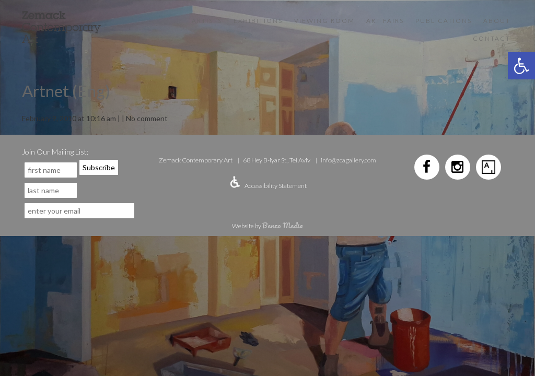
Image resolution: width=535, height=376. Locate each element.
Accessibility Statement (276, 186)
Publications (443, 21)
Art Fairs (385, 21)
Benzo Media (282, 225)
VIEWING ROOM (324, 21)
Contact (491, 38)
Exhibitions (258, 21)
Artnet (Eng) (66, 91)
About (496, 21)
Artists (207, 21)
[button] (521, 65)
